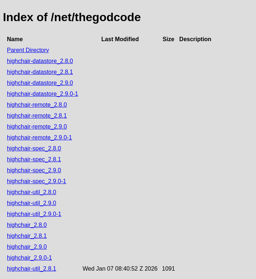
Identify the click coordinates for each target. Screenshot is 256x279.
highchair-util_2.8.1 (31, 269)
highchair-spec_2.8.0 (34, 148)
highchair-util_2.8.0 (31, 192)
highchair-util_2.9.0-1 (34, 214)
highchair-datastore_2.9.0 (40, 83)
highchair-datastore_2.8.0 (40, 61)
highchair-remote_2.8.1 (37, 116)
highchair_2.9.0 (27, 247)
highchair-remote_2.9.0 (37, 126)
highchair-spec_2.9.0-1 (36, 181)
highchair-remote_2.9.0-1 (39, 137)
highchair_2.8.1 (27, 236)
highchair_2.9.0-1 (29, 258)
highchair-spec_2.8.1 (34, 159)
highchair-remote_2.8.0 (37, 105)
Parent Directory (28, 50)
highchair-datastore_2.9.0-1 (42, 94)
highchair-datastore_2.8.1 (40, 72)
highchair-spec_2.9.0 (34, 170)
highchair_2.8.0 (27, 225)
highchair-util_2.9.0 (31, 203)
